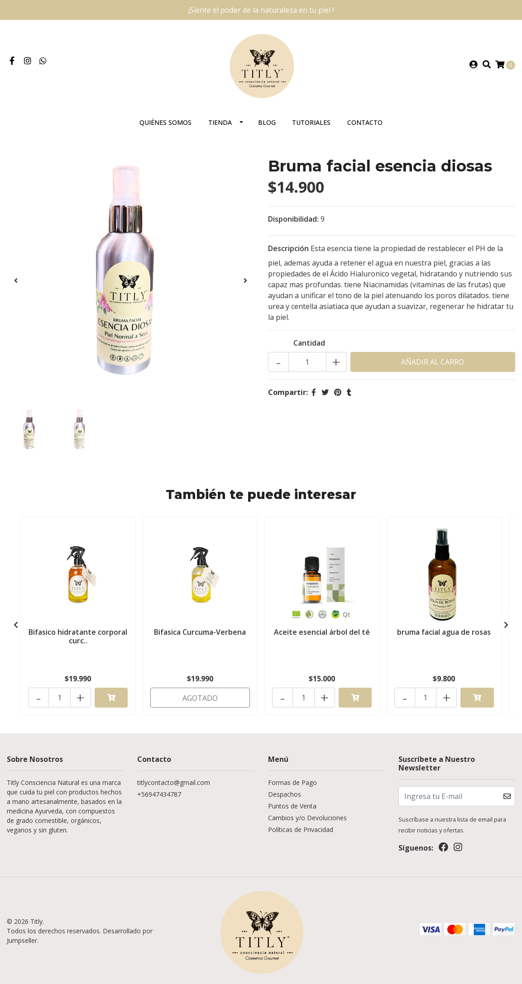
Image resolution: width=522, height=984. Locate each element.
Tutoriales (311, 122)
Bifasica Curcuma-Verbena (200, 632)
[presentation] (16, 280)
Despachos (284, 794)
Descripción (288, 248)
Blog (267, 122)
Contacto (365, 122)
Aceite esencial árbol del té (322, 632)
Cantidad (309, 343)
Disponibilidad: (293, 219)
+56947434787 (159, 794)
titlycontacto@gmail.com (173, 782)
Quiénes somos (165, 122)
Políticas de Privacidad (300, 829)
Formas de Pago (292, 782)
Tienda (220, 122)
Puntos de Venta (292, 806)
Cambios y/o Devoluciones (307, 817)
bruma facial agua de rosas (444, 632)
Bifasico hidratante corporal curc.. (78, 636)
